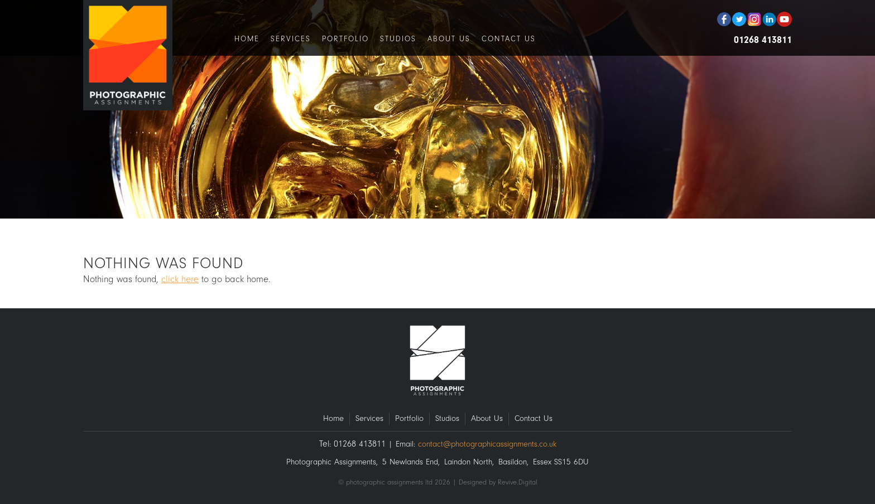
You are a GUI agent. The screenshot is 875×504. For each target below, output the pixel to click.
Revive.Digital (517, 482)
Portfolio (345, 38)
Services (291, 38)
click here (180, 279)
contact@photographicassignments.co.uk (487, 444)
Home (246, 38)
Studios (398, 38)
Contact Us (509, 38)
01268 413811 (763, 40)
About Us (448, 38)
